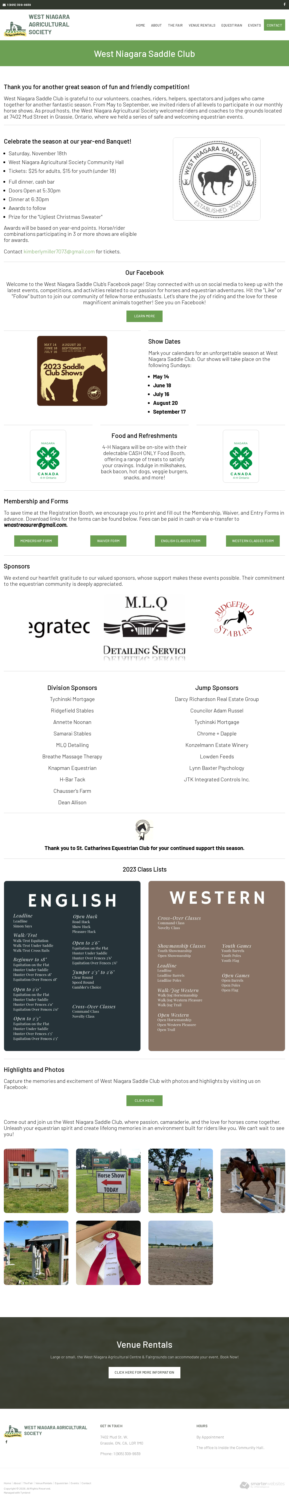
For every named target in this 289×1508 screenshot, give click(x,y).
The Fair (175, 25)
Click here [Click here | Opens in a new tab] (144, 1100)
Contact (274, 25)
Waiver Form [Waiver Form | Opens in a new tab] (108, 541)
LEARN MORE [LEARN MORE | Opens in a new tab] (144, 316)
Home (140, 25)
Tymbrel (25, 1492)
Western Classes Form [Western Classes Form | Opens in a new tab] (253, 541)
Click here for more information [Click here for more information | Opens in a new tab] (144, 1372)
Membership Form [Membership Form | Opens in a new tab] (36, 541)
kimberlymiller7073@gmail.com (60, 251)
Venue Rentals (202, 25)
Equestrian (231, 25)
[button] (36, 1180)
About (156, 25)
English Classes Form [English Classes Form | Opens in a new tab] (180, 541)
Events (254, 25)
